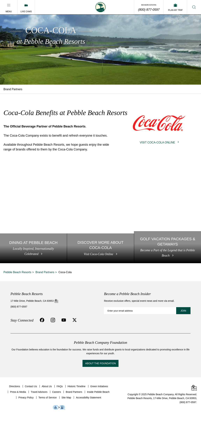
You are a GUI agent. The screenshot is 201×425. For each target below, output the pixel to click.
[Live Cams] (26, 7)
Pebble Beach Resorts (17, 272)
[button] (8, 7)
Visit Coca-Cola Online (157, 142)
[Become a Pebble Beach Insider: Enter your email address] (147, 310)
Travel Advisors (39, 392)
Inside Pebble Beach (98, 392)
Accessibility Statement (88, 397)
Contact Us (31, 386)
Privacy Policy (26, 397)
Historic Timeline (76, 386)
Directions (14, 386)
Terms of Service (47, 397)
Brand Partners (12, 89)
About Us (47, 386)
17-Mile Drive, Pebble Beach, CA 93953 (34, 300)
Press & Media (18, 392)
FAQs (60, 386)
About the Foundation (100, 363)
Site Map (66, 397)
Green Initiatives (99, 386)
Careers (56, 392)
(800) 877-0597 (149, 9)
